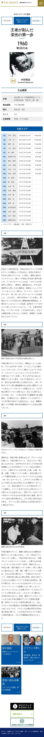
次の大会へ (36, 20)
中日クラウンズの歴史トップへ (22, 21)
